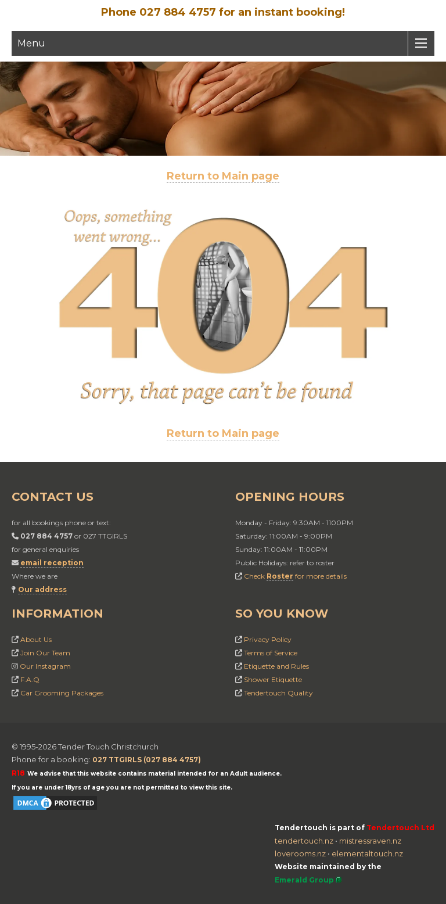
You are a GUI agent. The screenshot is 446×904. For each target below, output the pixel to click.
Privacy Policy (268, 639)
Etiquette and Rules (276, 666)
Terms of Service (270, 652)
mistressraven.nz (370, 840)
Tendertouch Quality (278, 692)
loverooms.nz (300, 853)
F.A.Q (29, 679)
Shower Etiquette (273, 679)
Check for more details (295, 576)
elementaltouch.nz (367, 853)
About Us (36, 639)
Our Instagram (45, 666)
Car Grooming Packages (61, 692)
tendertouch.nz (304, 840)
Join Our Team (45, 652)
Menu (31, 43)
